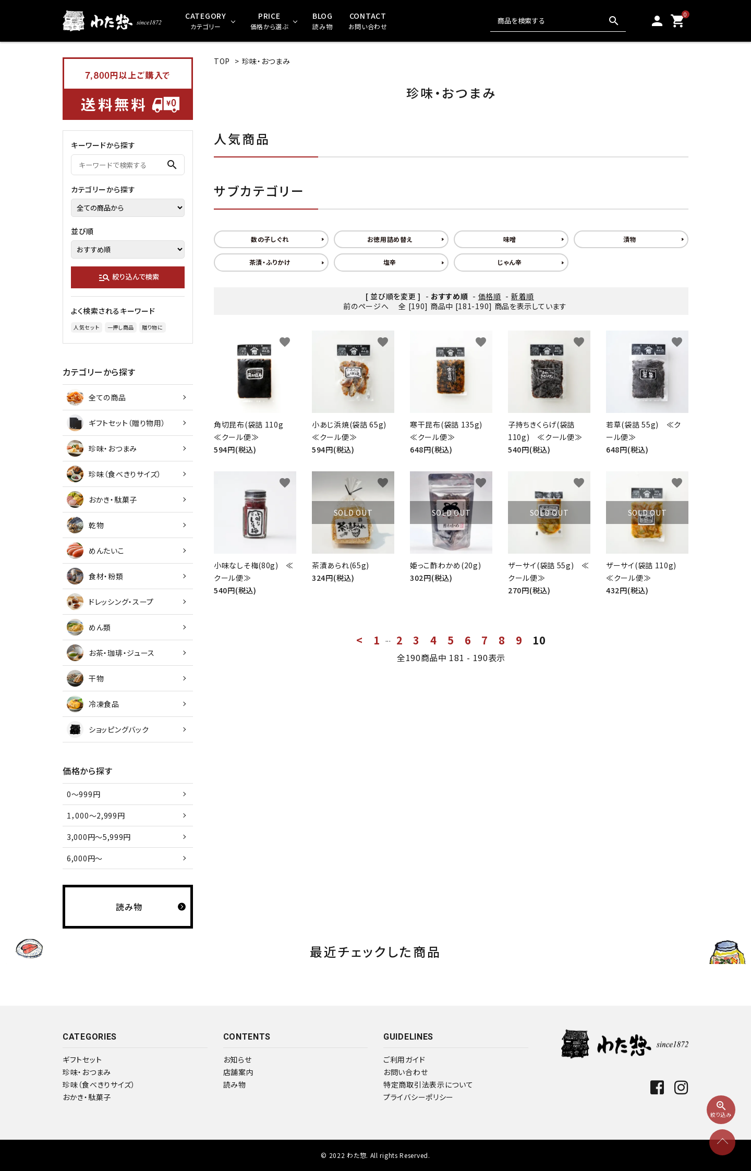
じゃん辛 (510, 262)
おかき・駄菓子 (87, 1097)
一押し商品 (121, 327)
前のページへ (366, 306)
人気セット (87, 327)
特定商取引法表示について (428, 1084)
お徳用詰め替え (390, 239)
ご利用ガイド (404, 1059)
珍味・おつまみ (266, 61)
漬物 (629, 239)
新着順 (522, 296)
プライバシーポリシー (418, 1097)
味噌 (509, 239)
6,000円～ (85, 858)
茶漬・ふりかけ (270, 262)
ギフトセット (82, 1059)
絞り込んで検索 (128, 277)
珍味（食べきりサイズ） (99, 1084)
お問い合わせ (405, 1072)
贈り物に (152, 327)
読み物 (234, 1084)
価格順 (489, 296)
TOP (222, 61)
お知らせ (237, 1059)
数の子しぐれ (270, 239)
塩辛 (389, 262)
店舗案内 (238, 1072)
